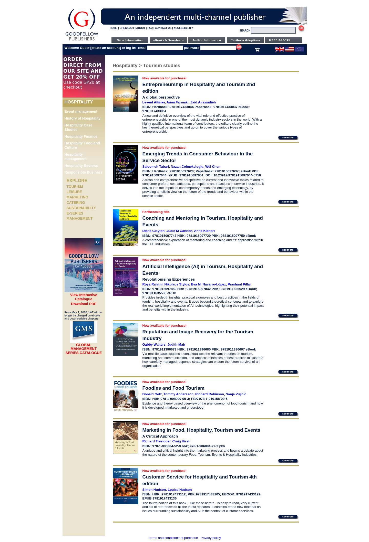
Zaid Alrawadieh (203, 102)
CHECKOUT (127, 28)
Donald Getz (152, 394)
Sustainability (81, 208)
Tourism (75, 187)
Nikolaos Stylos (176, 284)
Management (80, 218)
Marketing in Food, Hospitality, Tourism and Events (201, 430)
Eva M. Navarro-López (208, 284)
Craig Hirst (180, 441)
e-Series (75, 213)
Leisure (74, 192)
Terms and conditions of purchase (173, 538)
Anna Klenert (204, 231)
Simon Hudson (154, 490)
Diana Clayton (153, 231)
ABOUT (141, 28)
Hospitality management (76, 156)
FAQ (150, 28)
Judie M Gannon (179, 231)
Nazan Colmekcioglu (187, 166)
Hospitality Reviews (81, 166)
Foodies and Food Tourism (173, 388)
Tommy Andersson (178, 394)
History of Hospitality (83, 118)
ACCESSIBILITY (183, 28)
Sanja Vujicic (236, 394)
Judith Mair (176, 344)
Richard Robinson (209, 394)
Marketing (77, 197)
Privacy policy (211, 538)
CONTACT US (163, 28)
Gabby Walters (154, 344)
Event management (81, 111)
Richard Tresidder (156, 441)
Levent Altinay (153, 102)
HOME (114, 28)
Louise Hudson (180, 490)
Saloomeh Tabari (155, 166)
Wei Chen (212, 166)
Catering (76, 202)
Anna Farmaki (178, 102)
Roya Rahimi (152, 284)
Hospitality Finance (81, 136)
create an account (105, 48)
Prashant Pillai (239, 284)
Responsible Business (84, 172)
